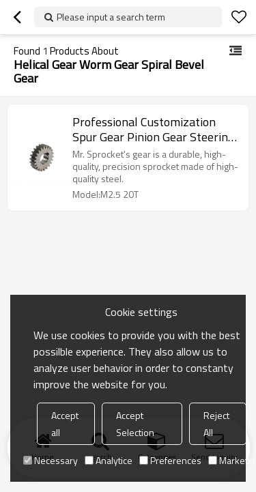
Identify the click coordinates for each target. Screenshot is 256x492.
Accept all (65, 423)
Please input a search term (111, 17)
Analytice (108, 460)
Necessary (50, 460)
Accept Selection (135, 423)
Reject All (216, 423)
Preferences (170, 460)
